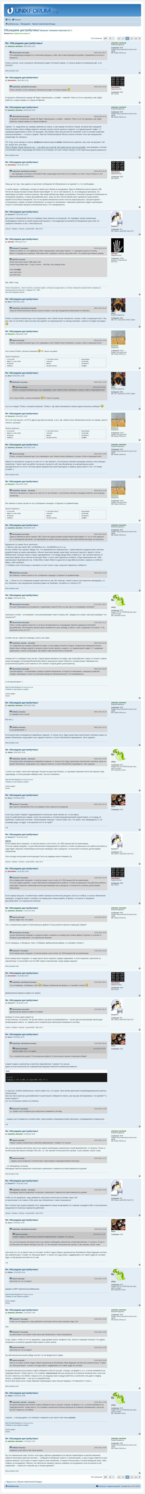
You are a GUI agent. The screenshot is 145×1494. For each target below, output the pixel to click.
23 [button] (132, 38)
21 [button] (123, 38)
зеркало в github (23, 689)
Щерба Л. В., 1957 (33, 290)
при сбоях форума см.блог (15, 292)
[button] (105, 38)
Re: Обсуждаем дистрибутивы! (24, 43)
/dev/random (17, 52)
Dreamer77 (16, 248)
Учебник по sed (10, 689)
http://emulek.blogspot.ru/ (14, 687)
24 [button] (136, 38)
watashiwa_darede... (19, 490)
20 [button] (119, 38)
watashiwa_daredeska (20, 87)
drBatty (15, 712)
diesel (14, 340)
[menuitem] (8, 19)
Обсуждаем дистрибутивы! (38, 30)
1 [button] (113, 38)
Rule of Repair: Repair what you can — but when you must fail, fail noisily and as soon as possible (45, 147)
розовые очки (14, 71)
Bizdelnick (16, 382)
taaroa (8, 841)
